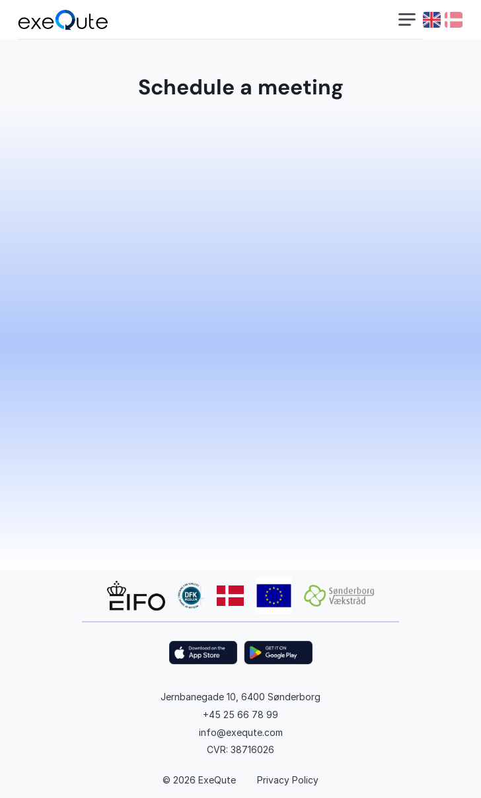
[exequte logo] (63, 20)
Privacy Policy (287, 779)
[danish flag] (453, 20)
